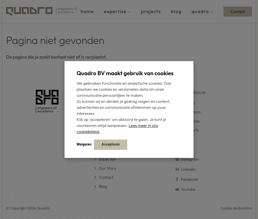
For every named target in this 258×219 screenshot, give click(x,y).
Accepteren (111, 144)
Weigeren (84, 144)
